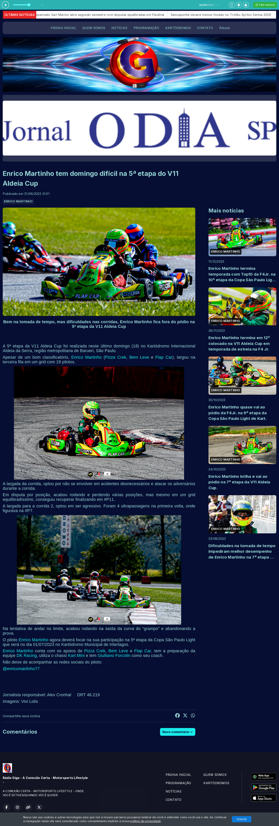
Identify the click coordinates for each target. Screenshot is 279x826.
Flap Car (163, 357)
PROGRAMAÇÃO (146, 28)
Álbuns (224, 28)
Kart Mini (76, 655)
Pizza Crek (115, 357)
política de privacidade (145, 821)
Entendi (241, 819)
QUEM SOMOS (93, 28)
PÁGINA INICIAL (63, 28)
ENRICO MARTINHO (18, 201)
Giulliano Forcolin (114, 655)
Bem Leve (139, 357)
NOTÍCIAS (119, 28)
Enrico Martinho (86, 357)
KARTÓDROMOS (178, 28)
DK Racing (27, 655)
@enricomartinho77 (21, 668)
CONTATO (205, 28)
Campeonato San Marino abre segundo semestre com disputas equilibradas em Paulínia (104, 15)
